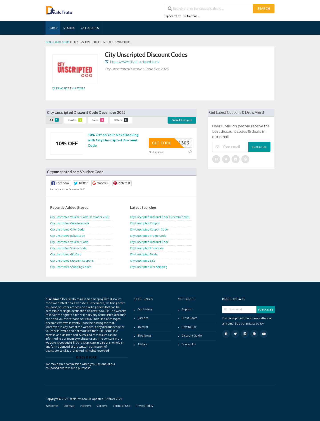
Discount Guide (192, 335)
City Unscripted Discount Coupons (72, 261)
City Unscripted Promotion (147, 248)
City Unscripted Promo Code (148, 236)
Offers (121, 120)
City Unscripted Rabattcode (67, 236)
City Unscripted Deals (143, 254)
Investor (143, 327)
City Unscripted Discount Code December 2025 (160, 217)
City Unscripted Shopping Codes (70, 267)
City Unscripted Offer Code (67, 229)
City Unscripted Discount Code (149, 242)
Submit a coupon (182, 120)
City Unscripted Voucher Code (69, 242)
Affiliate (143, 344)
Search (263, 8)
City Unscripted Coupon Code (149, 229)
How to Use (189, 327)
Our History (145, 309)
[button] (60, 183)
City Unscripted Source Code (68, 248)
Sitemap (69, 406)
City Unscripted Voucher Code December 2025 (79, 217)
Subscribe (259, 146)
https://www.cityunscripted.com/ (134, 61)
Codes (75, 120)
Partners (85, 406)
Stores (69, 28)
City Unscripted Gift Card (66, 254)
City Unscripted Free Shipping (148, 267)
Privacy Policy (144, 406)
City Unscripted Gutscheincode (69, 223)
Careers (143, 318)
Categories (90, 28)
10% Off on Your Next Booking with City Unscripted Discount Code (113, 139)
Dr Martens (190, 16)
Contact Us (189, 344)
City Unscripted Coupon (145, 223)
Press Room (189, 318)
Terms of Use (121, 406)
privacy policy (255, 323)
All (54, 120)
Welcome (52, 406)
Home (52, 28)
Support (187, 309)
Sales (98, 120)
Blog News (144, 335)
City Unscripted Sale (142, 261)
